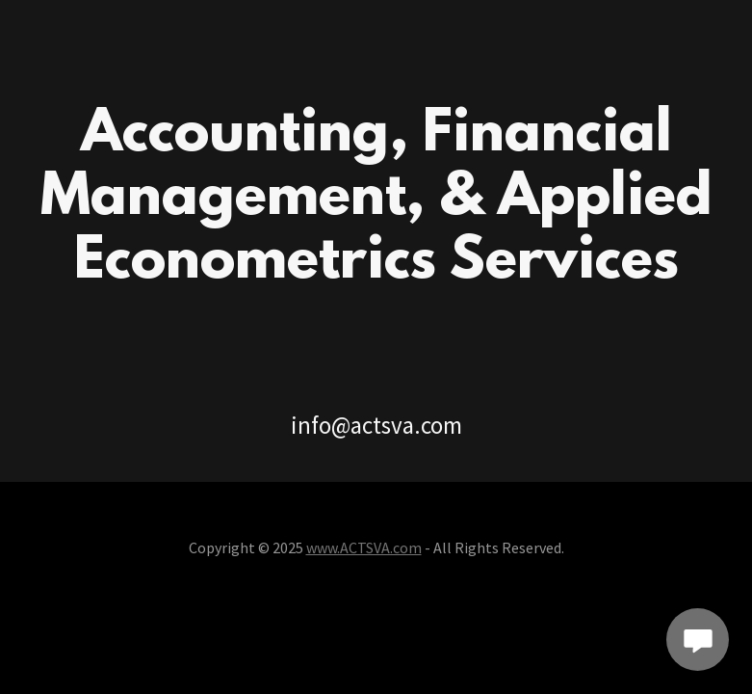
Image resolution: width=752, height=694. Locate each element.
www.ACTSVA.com (364, 547)
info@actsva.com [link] (376, 425)
